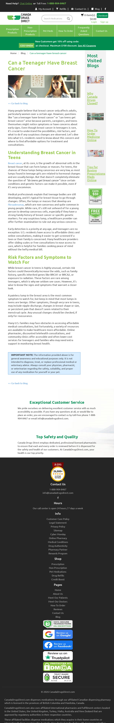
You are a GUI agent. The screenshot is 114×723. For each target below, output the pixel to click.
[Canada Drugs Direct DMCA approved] (58, 667)
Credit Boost (58, 579)
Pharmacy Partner (57, 549)
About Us (58, 593)
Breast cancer (15, 163)
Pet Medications (57, 571)
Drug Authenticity (58, 545)
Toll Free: (52, 3)
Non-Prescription (58, 567)
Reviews (58, 609)
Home (13, 53)
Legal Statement (58, 522)
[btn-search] (68, 18)
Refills (61, 8)
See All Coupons (87, 45)
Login (94, 21)
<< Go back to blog (18, 103)
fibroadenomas (16, 204)
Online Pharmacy (58, 537)
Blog (95, 8)
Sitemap (58, 530)
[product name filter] (58, 18)
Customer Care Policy (58, 518)
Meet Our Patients (58, 597)
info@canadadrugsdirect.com (58, 492)
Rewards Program (58, 553)
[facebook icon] (105, 8)
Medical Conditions (58, 541)
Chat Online (26, 3)
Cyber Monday (58, 534)
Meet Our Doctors (57, 601)
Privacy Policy (58, 526)
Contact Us (78, 8)
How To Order (58, 605)
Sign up (104, 21)
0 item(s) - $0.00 (88, 16)
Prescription (58, 563)
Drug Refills (58, 575)
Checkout (102, 15)
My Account (43, 8)
